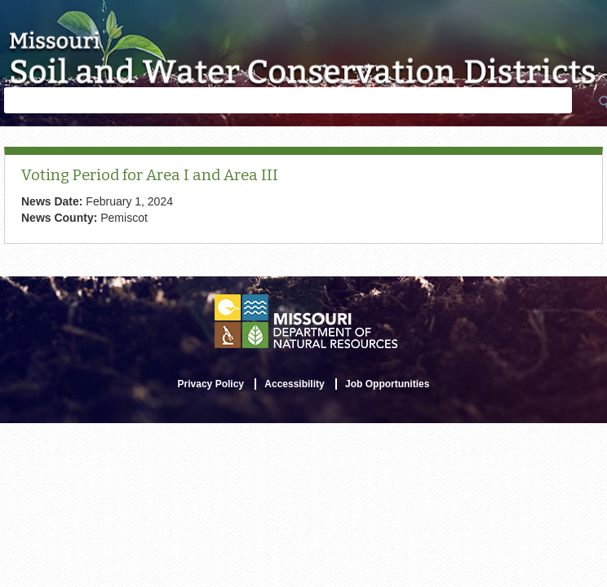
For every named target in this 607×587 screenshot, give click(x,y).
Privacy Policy (211, 384)
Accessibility (294, 384)
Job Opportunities (387, 384)
